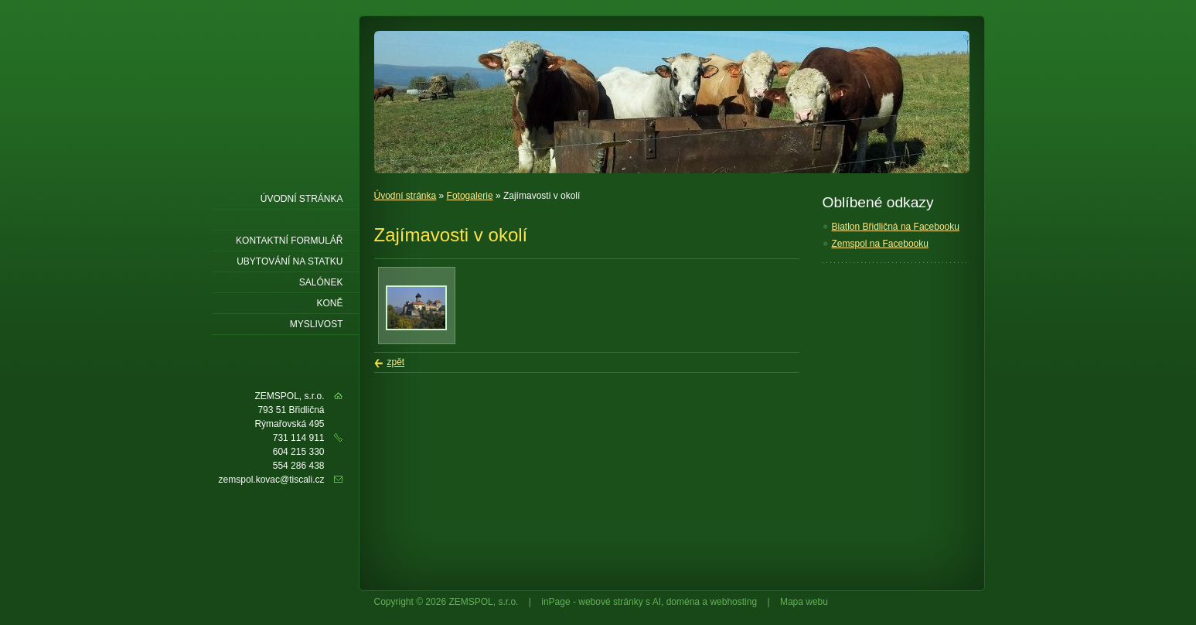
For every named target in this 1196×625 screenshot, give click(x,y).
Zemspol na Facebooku (880, 243)
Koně (329, 303)
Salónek (321, 282)
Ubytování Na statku (289, 261)
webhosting (733, 601)
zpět (396, 362)
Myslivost (316, 324)
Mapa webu (804, 601)
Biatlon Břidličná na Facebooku (895, 226)
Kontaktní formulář (289, 240)
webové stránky (610, 601)
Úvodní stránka (405, 195)
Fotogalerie (470, 195)
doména (683, 601)
